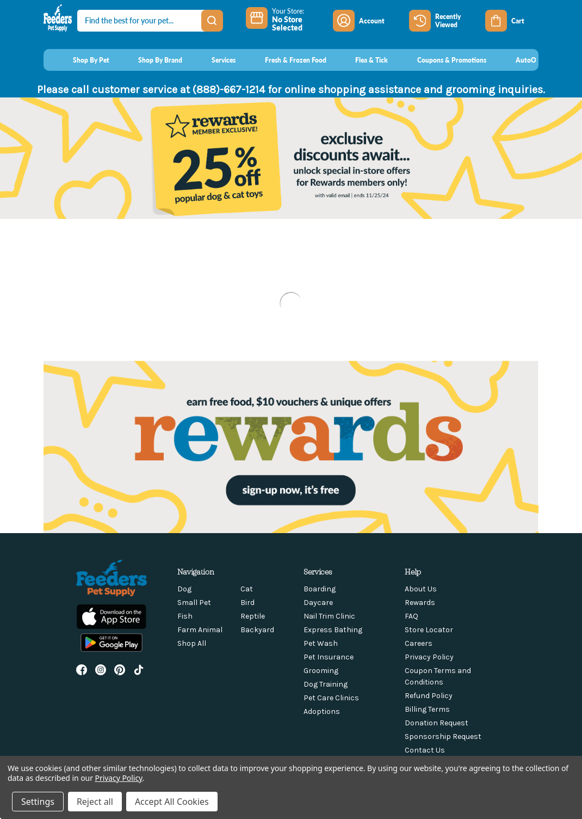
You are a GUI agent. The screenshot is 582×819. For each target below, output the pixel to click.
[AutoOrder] (522, 60)
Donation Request (436, 723)
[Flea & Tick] (361, 60)
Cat (246, 589)
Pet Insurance (329, 657)
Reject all (95, 802)
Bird (247, 602)
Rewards (420, 602)
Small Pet (194, 602)
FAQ (411, 616)
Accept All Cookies (172, 802)
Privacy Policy (429, 657)
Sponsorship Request (443, 736)
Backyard (257, 629)
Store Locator (429, 629)
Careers (418, 643)
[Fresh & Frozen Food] (285, 60)
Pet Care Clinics (331, 697)
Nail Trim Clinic (329, 616)
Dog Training (326, 684)
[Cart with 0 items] (511, 21)
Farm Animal (199, 629)
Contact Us (425, 750)
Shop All (191, 643)
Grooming (321, 670)
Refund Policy (429, 695)
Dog (184, 589)
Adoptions (322, 711)
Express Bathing (333, 629)
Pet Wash (321, 643)
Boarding (320, 589)
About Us (421, 589)
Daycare (318, 602)
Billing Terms (427, 709)
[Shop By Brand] (150, 60)
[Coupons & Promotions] (441, 60)
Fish (185, 616)
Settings (37, 802)
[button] (291, 446)
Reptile (252, 616)
